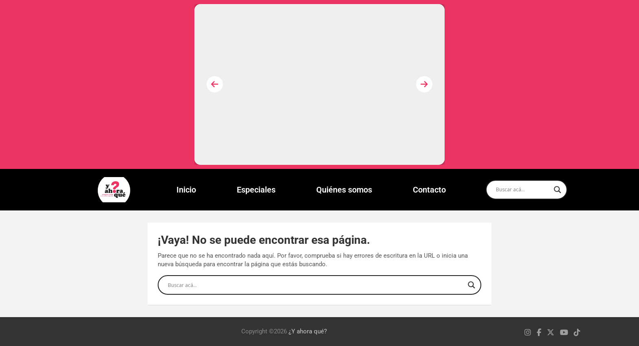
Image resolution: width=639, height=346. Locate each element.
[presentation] (215, 84)
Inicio (186, 190)
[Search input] (523, 189)
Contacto (429, 190)
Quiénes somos (344, 190)
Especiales (256, 190)
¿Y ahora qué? (308, 331)
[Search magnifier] (557, 189)
